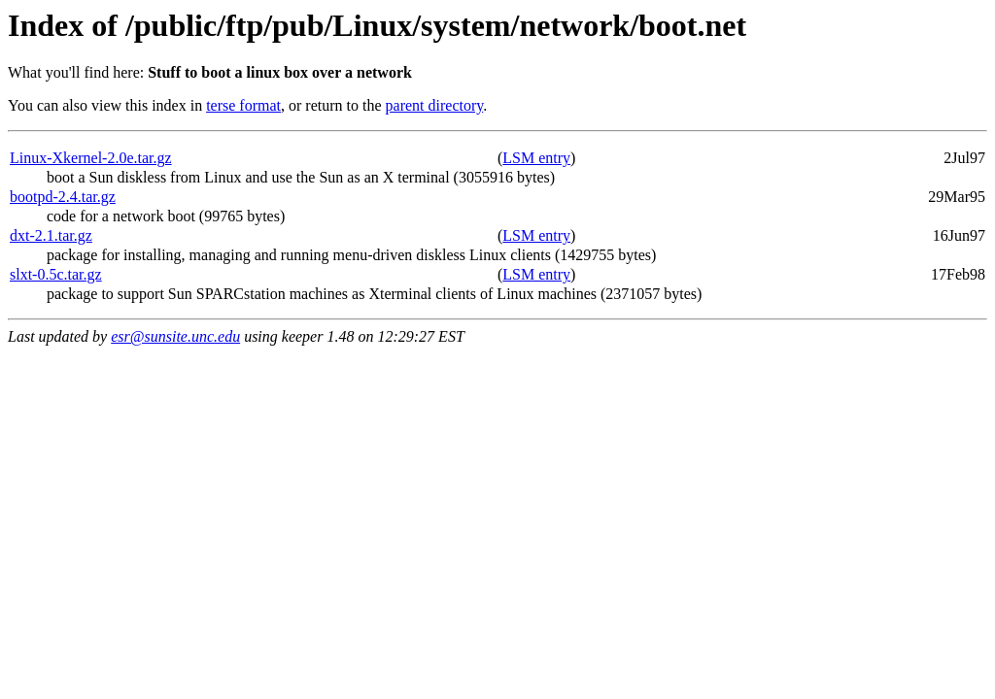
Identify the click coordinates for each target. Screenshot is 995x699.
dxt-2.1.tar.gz (51, 235)
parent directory (435, 105)
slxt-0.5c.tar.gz (56, 274)
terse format (243, 105)
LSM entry (536, 158)
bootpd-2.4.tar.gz (63, 196)
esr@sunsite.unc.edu (175, 336)
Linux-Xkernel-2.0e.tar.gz (91, 158)
